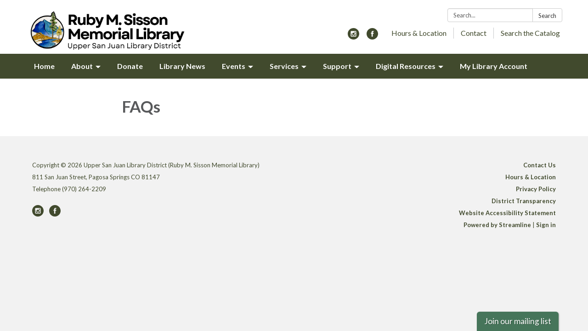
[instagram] (353, 36)
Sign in (546, 224)
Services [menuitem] (284, 66)
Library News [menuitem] (182, 66)
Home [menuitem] (44, 66)
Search (547, 15)
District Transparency (524, 201)
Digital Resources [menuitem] (405, 66)
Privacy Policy (536, 189)
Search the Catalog (530, 33)
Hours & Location (419, 33)
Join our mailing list (517, 321)
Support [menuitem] (337, 66)
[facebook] (372, 36)
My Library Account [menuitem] (493, 66)
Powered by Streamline (497, 224)
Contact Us (539, 165)
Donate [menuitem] (130, 66)
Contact (473, 33)
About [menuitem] (82, 66)
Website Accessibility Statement (507, 213)
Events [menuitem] (233, 66)
